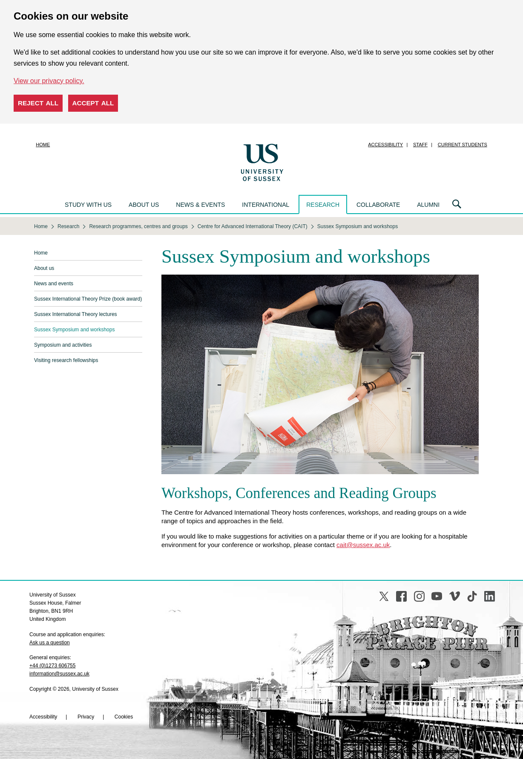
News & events (200, 204)
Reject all (38, 103)
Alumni (428, 204)
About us (144, 204)
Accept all (93, 103)
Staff (420, 144)
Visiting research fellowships (66, 360)
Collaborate (378, 204)
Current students (462, 144)
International (265, 204)
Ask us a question (49, 643)
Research (322, 204)
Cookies (124, 717)
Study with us (88, 204)
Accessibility (385, 144)
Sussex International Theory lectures (75, 314)
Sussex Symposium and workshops (74, 330)
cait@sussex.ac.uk (363, 544)
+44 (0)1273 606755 (52, 666)
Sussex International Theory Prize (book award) (88, 299)
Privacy (86, 717)
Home (43, 144)
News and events (53, 284)
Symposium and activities (63, 345)
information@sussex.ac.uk (59, 674)
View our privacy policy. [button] (49, 80)
